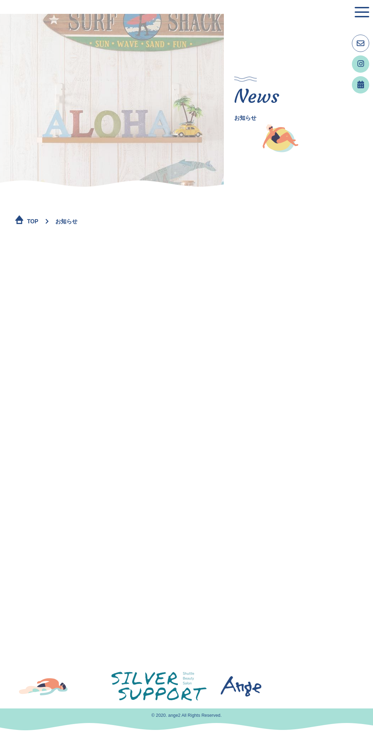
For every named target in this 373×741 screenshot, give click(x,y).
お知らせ (66, 221)
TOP (32, 221)
